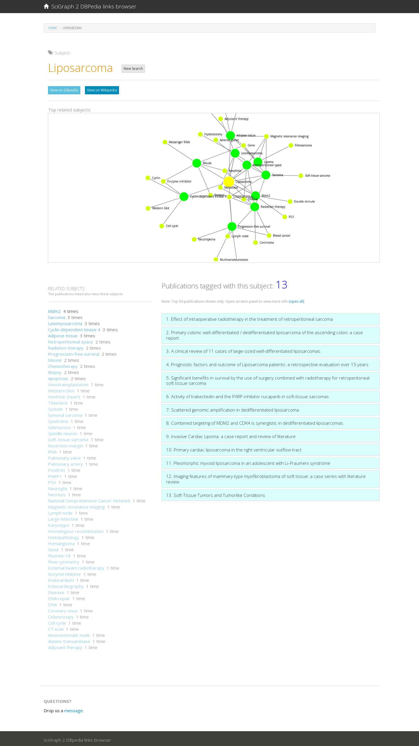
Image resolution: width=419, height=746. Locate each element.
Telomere (58, 401)
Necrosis (57, 493)
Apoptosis (58, 377)
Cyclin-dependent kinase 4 (74, 328)
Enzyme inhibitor (64, 572)
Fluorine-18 (59, 554)
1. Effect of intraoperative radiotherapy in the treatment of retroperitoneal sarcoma (249, 317)
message (73, 709)
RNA (52, 450)
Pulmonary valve (64, 456)
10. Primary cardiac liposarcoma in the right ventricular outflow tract (233, 448)
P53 (52, 481)
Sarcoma (56, 316)
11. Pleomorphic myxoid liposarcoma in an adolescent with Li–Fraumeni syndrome (248, 462)
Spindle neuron (62, 432)
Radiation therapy (66, 346)
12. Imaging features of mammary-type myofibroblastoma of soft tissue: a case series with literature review (266, 477)
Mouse (55, 359)
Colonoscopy (61, 615)
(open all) (296, 299)
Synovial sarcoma (65, 414)
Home (52, 28)
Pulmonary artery (65, 462)
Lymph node (60, 511)
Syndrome (58, 420)
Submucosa (59, 426)
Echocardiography (66, 585)
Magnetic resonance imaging (76, 505)
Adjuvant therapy (65, 646)
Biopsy (55, 371)
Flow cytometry (63, 560)
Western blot (61, 389)
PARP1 (55, 475)
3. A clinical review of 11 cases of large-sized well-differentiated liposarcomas (243, 349)
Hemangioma (61, 542)
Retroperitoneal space (70, 340)
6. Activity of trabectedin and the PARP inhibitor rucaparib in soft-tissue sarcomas (247, 395)
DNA (52, 603)
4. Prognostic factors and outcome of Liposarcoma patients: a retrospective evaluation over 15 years (267, 363)
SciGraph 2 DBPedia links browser (90, 6)
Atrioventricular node (69, 634)
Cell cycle (57, 621)
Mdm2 (54, 310)
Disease (56, 591)
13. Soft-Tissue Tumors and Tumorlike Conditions (215, 494)
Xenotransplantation (68, 383)
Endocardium (61, 579)
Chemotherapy (63, 365)
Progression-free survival (73, 352)
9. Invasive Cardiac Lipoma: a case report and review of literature (231, 435)
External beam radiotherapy (76, 566)
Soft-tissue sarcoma (68, 438)
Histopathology (63, 536)
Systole (55, 407)
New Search (133, 68)
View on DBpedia (64, 90)
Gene (53, 548)
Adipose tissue (63, 334)
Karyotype (58, 524)
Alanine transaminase (69, 640)
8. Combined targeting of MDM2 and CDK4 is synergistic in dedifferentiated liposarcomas (254, 421)
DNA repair (59, 597)
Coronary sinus (63, 609)
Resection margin (65, 444)
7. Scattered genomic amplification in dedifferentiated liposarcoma (232, 408)
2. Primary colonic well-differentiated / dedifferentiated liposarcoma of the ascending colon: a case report (264, 333)
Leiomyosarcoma (65, 322)
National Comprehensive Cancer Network (89, 499)
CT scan (56, 627)
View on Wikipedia (102, 90)
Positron (56, 469)
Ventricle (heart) (64, 395)
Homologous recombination (76, 530)
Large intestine (63, 517)
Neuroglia (57, 487)
